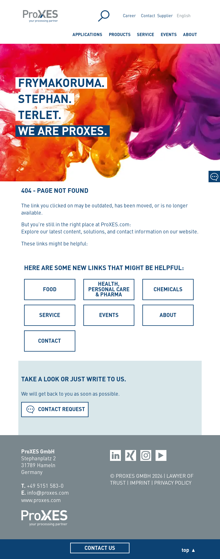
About (168, 314)
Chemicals (168, 289)
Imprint (140, 482)
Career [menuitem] (129, 15)
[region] (110, 111)
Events (109, 314)
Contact (148, 15)
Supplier (165, 15)
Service (49, 314)
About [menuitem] (190, 34)
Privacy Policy (172, 482)
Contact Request (55, 409)
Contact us (100, 547)
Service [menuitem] (145, 34)
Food (49, 289)
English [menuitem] (183, 15)
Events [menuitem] (169, 34)
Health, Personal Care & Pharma (108, 289)
